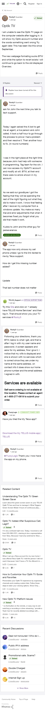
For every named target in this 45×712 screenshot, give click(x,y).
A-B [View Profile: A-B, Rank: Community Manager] (4, 511)
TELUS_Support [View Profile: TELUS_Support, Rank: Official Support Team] (15, 300)
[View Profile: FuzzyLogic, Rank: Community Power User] (5, 413)
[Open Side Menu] (3, 4)
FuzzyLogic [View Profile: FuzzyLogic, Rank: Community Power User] (13, 412)
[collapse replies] (22, 100)
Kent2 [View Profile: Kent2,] (23, 662)
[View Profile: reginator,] (5, 637)
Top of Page (23, 699)
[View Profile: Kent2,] (5, 657)
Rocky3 (17, 317)
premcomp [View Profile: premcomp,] (25, 681)
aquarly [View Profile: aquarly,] (23, 671)
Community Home (8, 699)
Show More (22, 688)
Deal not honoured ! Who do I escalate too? (23, 636)
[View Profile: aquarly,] (5, 669)
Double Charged (17, 668)
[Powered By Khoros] (22, 706)
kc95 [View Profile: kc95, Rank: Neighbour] (4, 564)
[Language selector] (19, 3)
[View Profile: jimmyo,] (5, 647)
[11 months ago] (12, 510)
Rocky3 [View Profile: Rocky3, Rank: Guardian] (12, 17)
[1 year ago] (13, 614)
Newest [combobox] (38, 83)
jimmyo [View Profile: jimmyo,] (23, 649)
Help (33, 699)
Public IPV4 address (19, 645)
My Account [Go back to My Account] (7, 10)
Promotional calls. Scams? (22, 655)
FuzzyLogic (12, 455)
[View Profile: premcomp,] (5, 679)
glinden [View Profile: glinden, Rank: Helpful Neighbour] (5, 614)
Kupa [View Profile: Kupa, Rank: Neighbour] (4, 539)
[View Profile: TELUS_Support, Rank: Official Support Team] (5, 301)
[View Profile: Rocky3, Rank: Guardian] (5, 18)
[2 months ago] (14, 639)
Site (12, 307)
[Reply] (39, 73)
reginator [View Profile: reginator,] (24, 639)
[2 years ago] (12, 539)
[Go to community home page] (10, 4)
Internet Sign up (17, 677)
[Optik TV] (12, 105)
